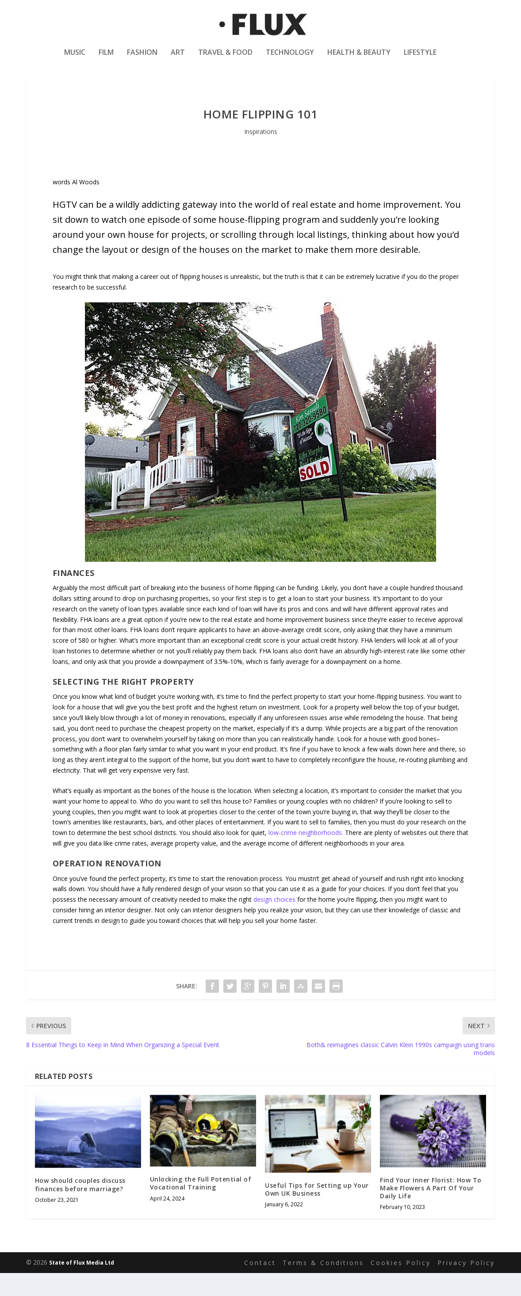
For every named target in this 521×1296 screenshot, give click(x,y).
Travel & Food (225, 59)
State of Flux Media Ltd (81, 1285)
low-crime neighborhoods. (305, 855)
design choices (274, 922)
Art (178, 59)
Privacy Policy (466, 1285)
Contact (260, 1285)
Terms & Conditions (323, 1285)
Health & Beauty (359, 59)
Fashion (142, 59)
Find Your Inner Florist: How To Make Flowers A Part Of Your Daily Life (431, 1211)
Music (74, 59)
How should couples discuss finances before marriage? (80, 1207)
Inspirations (260, 154)
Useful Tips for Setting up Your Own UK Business (317, 1212)
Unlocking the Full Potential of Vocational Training (201, 1206)
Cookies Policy (401, 1285)
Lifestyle (420, 59)
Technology (290, 59)
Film (106, 59)
